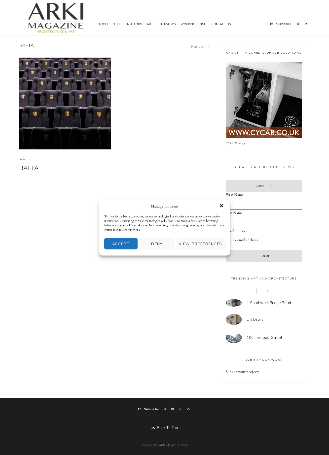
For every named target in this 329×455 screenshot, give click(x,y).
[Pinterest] (172, 409)
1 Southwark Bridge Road (269, 303)
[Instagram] (298, 17)
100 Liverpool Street (264, 338)
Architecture (110, 24)
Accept (121, 243)
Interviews (167, 24)
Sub (229, 371)
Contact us (221, 24)
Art (150, 24)
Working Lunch (193, 24)
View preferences (200, 243)
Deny (156, 243)
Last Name (234, 212)
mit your (239, 371)
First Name (235, 194)
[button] (222, 206)
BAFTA (28, 168)
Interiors (134, 24)
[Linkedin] (306, 17)
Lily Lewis (255, 319)
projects (252, 371)
